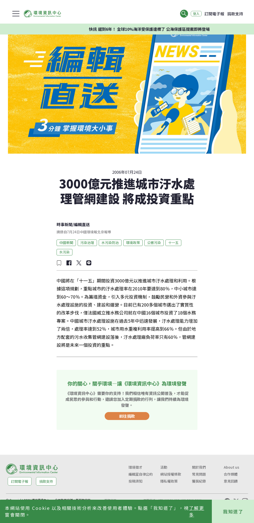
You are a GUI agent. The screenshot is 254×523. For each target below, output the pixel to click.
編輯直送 (82, 224)
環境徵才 (135, 467)
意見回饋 (231, 481)
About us (231, 467)
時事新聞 (64, 224)
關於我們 (199, 467)
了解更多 (196, 511)
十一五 (173, 242)
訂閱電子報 (214, 14)
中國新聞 (66, 242)
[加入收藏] (59, 262)
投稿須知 (135, 481)
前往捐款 (127, 416)
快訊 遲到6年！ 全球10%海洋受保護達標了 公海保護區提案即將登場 (154, 29)
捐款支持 (235, 14)
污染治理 (87, 242)
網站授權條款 (170, 474)
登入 (194, 13)
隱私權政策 (169, 481)
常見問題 (199, 474)
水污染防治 (110, 242)
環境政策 (133, 242)
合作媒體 (231, 474)
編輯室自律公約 (140, 474)
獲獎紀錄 (199, 481)
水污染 (64, 251)
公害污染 (154, 242)
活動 (163, 467)
